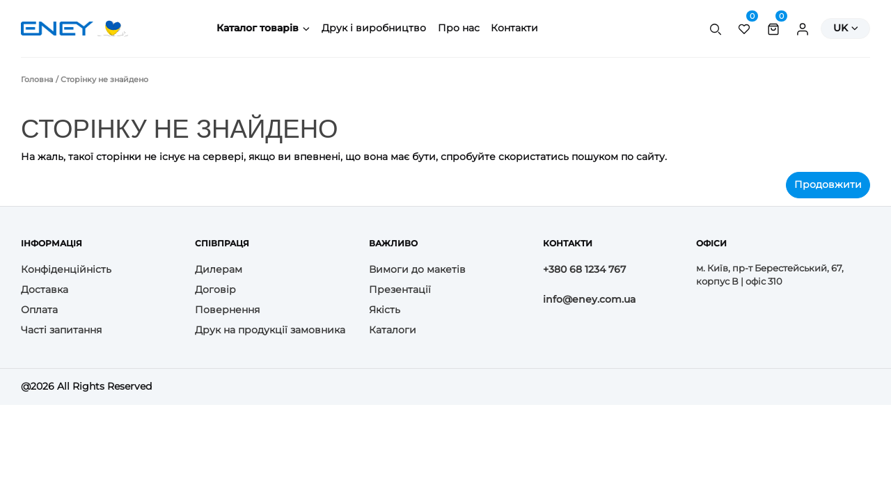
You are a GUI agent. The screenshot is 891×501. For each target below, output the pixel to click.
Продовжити (828, 184)
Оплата (39, 309)
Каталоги (392, 330)
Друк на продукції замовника (270, 330)
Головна (37, 79)
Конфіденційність (66, 269)
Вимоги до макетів (417, 269)
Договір (215, 289)
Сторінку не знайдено (104, 79)
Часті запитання (61, 330)
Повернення (227, 309)
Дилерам (218, 269)
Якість (384, 309)
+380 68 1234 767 (584, 269)
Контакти (514, 27)
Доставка (44, 289)
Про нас (459, 27)
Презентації (400, 289)
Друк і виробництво (374, 27)
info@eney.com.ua (589, 299)
